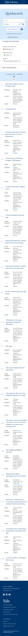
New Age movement (10, 61)
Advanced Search (12, 29)
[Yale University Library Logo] (14, 2)
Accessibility (7, 619)
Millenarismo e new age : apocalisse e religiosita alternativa (14, 322)
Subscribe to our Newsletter (8, 611)
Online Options (18, 485)
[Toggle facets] (24, 67)
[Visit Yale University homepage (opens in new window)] (6, 600)
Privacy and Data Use (9, 623)
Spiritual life (7, 49)
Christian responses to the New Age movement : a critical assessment (15, 134)
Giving (5, 621)
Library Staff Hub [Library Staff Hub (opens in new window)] (8, 626)
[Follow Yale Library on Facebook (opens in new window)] (4, 595)
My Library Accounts (9, 607)
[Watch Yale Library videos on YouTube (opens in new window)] (9, 595)
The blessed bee (10, 109)
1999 (6, 55)
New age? (9, 346)
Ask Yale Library (8, 605)
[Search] (14, 20)
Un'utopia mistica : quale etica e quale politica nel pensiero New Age (16, 531)
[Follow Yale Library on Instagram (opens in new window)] (6, 595)
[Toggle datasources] (19, 37)
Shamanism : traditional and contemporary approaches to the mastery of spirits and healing (16, 502)
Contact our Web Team (10, 614)
